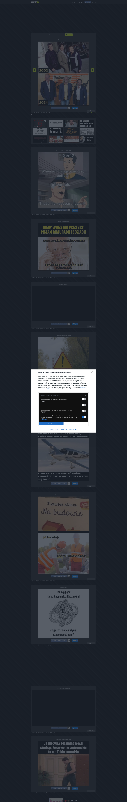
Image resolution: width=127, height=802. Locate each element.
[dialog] (63, 401)
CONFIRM (51, 423)
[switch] (84, 399)
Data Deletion (54, 429)
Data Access (63, 429)
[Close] (92, 372)
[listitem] (63, 395)
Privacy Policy (73, 429)
